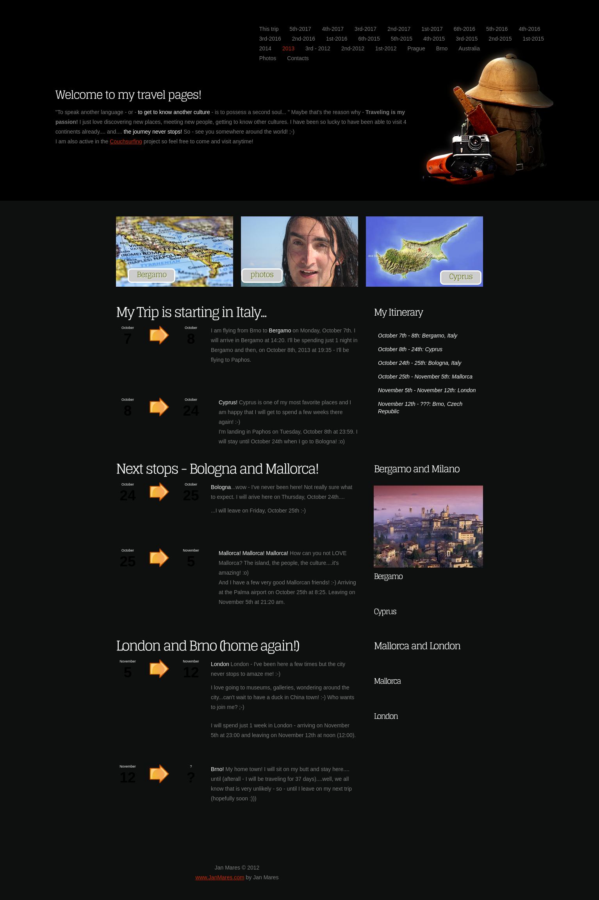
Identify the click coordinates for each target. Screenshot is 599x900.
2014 (265, 48)
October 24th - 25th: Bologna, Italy (419, 363)
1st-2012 (385, 48)
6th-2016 (464, 29)
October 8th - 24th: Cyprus (410, 349)
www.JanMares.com (219, 877)
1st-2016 (336, 39)
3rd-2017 (365, 29)
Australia (469, 48)
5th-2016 (497, 29)
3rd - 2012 (317, 48)
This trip (269, 29)
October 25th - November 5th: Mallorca (425, 376)
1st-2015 (533, 39)
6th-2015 (369, 39)
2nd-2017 (398, 29)
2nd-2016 (303, 39)
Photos (267, 58)
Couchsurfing (126, 141)
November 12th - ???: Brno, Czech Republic (420, 407)
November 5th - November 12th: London (427, 390)
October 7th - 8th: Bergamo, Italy (417, 335)
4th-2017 (333, 29)
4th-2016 (529, 29)
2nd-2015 (500, 39)
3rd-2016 (270, 39)
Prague (416, 48)
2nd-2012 (352, 48)
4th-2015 (434, 39)
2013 (288, 48)
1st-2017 (431, 29)
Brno (442, 48)
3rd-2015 (467, 39)
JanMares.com (133, 28)
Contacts (297, 58)
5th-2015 (401, 39)
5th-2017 (300, 29)
